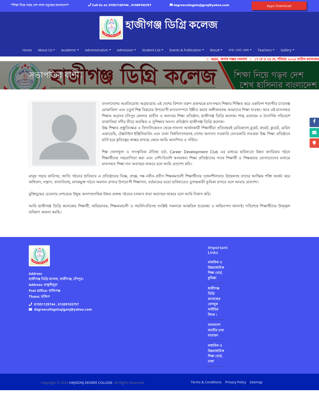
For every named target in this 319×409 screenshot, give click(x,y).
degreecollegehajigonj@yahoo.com (201, 5)
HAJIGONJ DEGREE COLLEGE (90, 382)
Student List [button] (151, 50)
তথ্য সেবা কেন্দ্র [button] (239, 50)
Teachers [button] (265, 50)
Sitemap (256, 382)
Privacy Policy (235, 382)
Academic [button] (68, 50)
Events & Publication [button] (185, 50)
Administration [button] (96, 50)
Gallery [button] (286, 50)
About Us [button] (45, 50)
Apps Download (279, 6)
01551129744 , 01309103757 (130, 5)
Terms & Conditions (206, 382)
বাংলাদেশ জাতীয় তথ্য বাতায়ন (216, 329)
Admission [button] (125, 50)
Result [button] (215, 50)
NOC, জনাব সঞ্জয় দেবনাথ (231, 59)
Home (28, 49)
